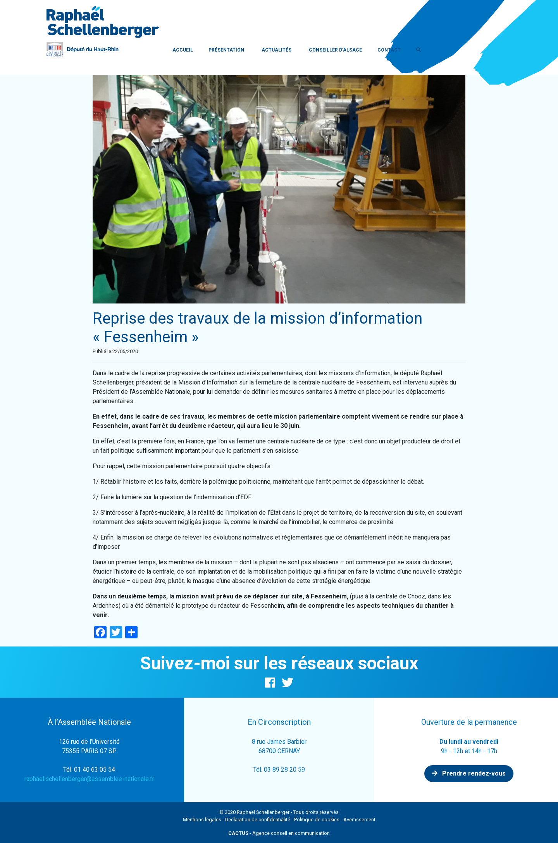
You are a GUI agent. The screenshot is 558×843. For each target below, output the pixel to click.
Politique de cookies (316, 819)
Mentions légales (202, 819)
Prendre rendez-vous (469, 773)
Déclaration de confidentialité (257, 819)
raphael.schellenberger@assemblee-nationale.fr (89, 779)
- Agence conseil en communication (279, 833)
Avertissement (359, 819)
